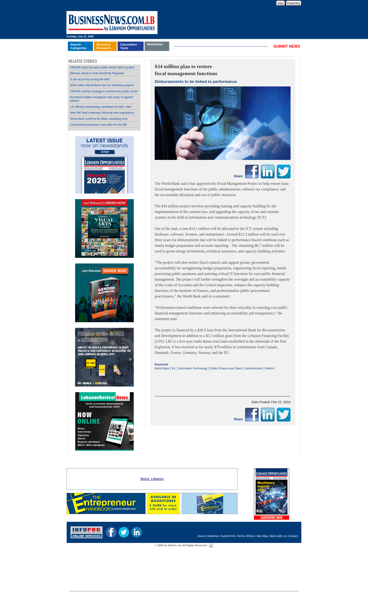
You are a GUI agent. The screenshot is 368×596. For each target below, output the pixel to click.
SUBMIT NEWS (286, 46)
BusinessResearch (104, 46)
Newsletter (155, 44)
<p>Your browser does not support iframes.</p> (223, 379)
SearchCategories (78, 46)
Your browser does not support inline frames (104, 258)
